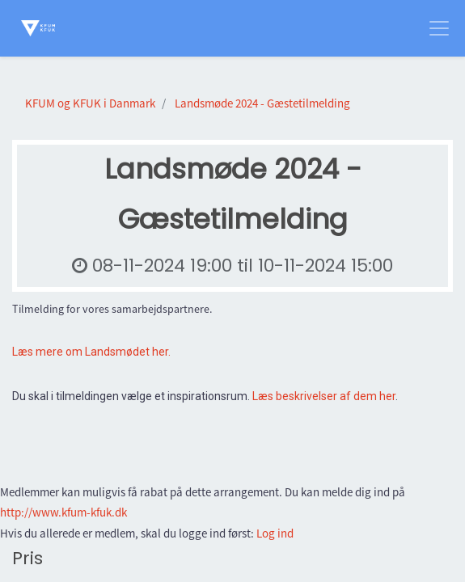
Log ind (275, 533)
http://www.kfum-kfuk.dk (63, 512)
